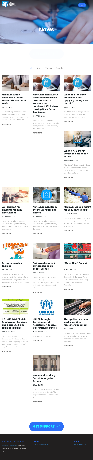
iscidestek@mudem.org (42, 444)
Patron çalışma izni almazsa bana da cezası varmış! (44, 266)
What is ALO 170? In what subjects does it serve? (76, 153)
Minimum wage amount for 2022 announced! (77, 208)
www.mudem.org (80, 444)
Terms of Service (18, 441)
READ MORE (6, 124)
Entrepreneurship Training (12, 264)
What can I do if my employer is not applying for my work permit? (76, 99)
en (82, 5)
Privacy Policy (6, 441)
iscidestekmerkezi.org (9, 445)
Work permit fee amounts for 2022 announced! (12, 210)
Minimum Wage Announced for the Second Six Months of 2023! (14, 99)
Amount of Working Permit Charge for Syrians (44, 378)
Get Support (46, 51)
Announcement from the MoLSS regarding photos (45, 210)
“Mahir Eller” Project (75, 263)
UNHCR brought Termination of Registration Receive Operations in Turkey (45, 323)
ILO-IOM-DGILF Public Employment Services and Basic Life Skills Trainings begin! (14, 323)
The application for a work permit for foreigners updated (76, 322)
